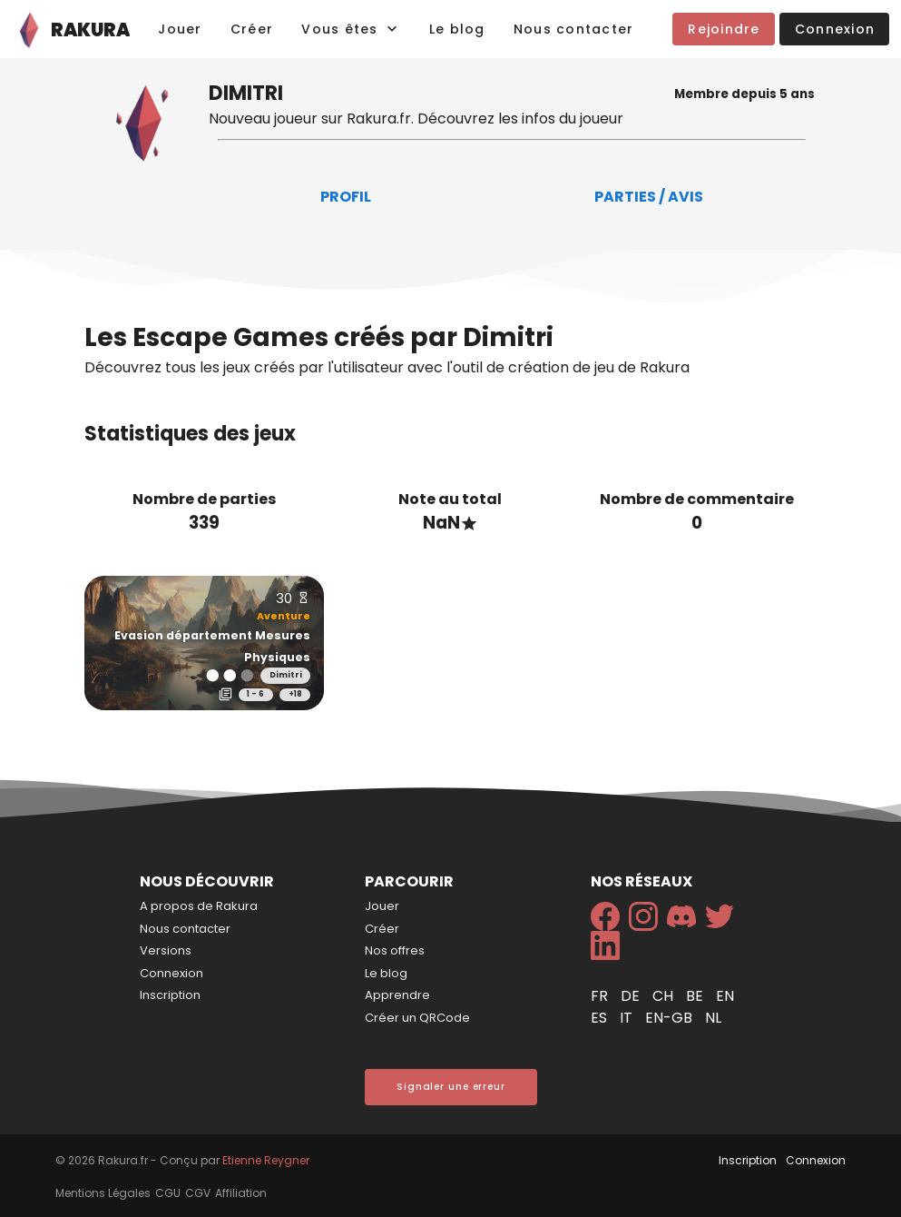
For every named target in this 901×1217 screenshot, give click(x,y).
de (632, 995)
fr (601, 995)
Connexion (171, 973)
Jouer (382, 906)
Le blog (386, 973)
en (725, 995)
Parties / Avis (648, 196)
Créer (382, 928)
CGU (168, 1193)
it (628, 1017)
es (601, 1017)
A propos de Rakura (199, 906)
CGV (198, 1193)
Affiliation (241, 1193)
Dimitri (285, 674)
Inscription (170, 995)
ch (664, 995)
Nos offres (395, 950)
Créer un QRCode (417, 1017)
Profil (345, 196)
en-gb (670, 1017)
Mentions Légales (103, 1193)
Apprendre (397, 995)
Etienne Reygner (265, 1160)
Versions (165, 950)
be (696, 995)
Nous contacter (185, 928)
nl (713, 1017)
